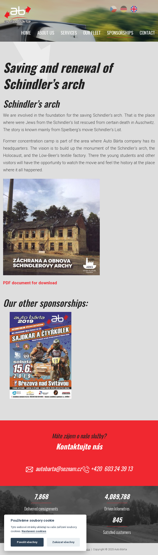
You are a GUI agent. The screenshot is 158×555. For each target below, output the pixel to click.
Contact (147, 32)
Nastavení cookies (34, 532)
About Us (45, 32)
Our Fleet (92, 32)
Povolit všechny (27, 543)
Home (26, 32)
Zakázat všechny (63, 543)
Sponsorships (120, 32)
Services (69, 32)
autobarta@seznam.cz (58, 468)
